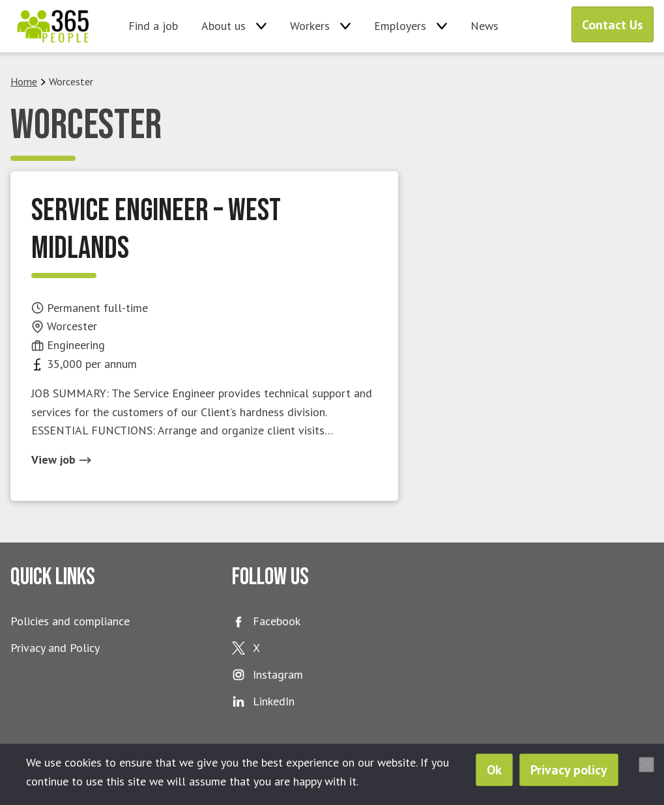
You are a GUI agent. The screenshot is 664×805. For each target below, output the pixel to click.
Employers (400, 25)
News (484, 25)
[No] (646, 764)
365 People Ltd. (53, 26)
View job (61, 459)
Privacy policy (568, 769)
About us (223, 25)
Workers (310, 25)
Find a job (153, 25)
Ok (494, 769)
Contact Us (612, 24)
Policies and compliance (70, 621)
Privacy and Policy (55, 647)
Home (23, 81)
